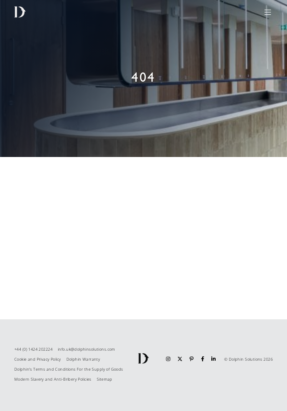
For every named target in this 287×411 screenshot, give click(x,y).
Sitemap (104, 379)
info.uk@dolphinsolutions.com (86, 349)
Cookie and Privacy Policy (37, 359)
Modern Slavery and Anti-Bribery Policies (52, 379)
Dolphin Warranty (83, 359)
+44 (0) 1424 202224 (33, 349)
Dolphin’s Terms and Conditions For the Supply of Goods (68, 369)
